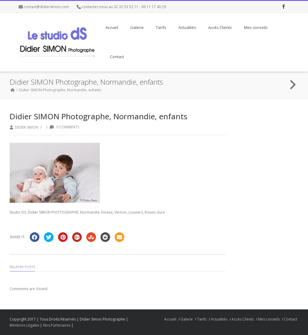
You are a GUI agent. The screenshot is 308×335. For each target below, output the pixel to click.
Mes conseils (256, 27)
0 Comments (64, 127)
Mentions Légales (24, 325)
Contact (117, 56)
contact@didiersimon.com (46, 6)
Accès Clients (220, 27)
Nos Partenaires (56, 325)
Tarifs (161, 27)
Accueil (112, 27)
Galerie (137, 27)
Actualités (187, 27)
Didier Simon (26, 127)
